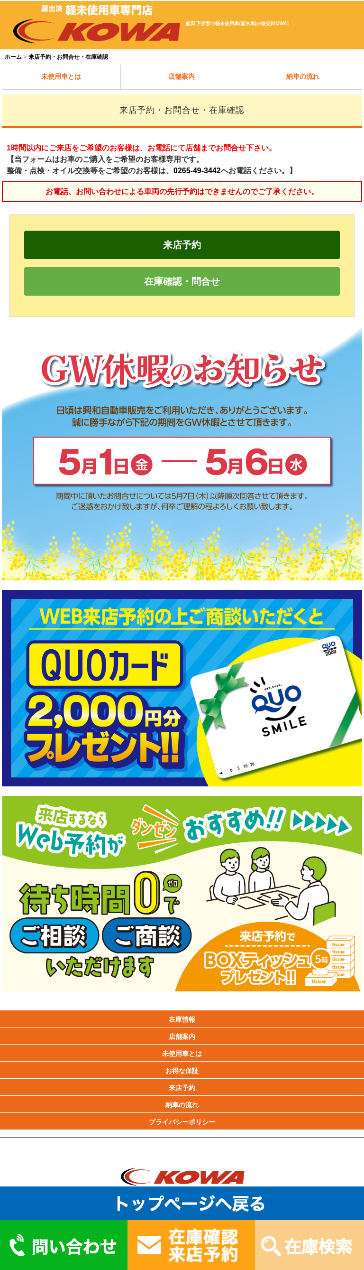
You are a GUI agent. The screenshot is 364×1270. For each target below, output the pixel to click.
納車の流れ (302, 76)
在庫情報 (182, 1019)
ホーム (13, 57)
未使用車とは (61, 76)
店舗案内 (181, 76)
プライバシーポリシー (182, 1122)
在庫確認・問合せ (182, 281)
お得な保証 (182, 1070)
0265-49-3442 (197, 171)
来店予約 (182, 245)
